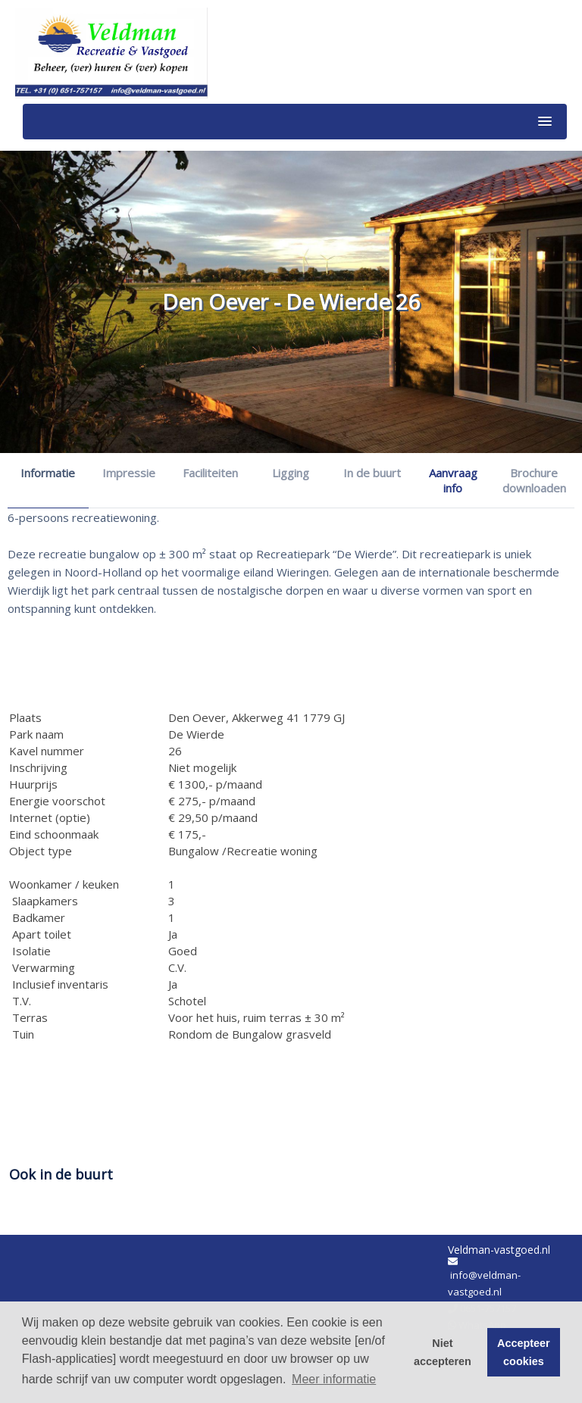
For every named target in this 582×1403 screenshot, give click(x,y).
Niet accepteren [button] (442, 1352)
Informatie (47, 472)
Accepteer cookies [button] (523, 1352)
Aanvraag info (453, 480)
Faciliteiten (210, 472)
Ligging (290, 472)
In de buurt (372, 472)
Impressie (128, 472)
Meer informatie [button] (334, 1379)
